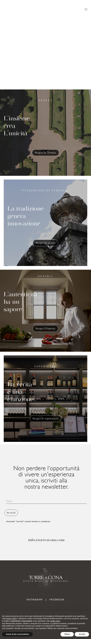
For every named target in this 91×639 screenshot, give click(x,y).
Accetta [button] (82, 634)
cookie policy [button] (55, 621)
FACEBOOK (57, 600)
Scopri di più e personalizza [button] (17, 634)
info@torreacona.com (46, 540)
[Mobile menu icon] (86, 9)
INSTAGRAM (34, 600)
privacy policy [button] (11, 618)
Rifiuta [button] (67, 634)
